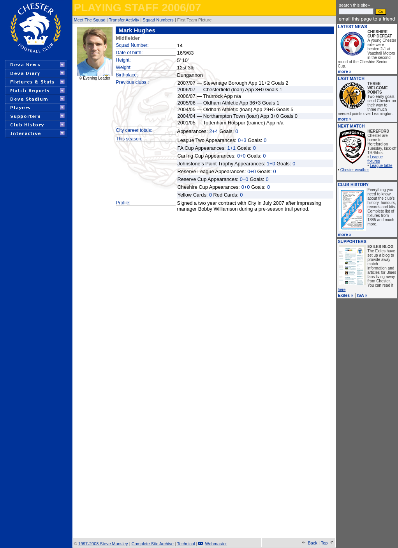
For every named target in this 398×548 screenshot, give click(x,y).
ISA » (362, 295)
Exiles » (345, 295)
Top (324, 543)
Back (312, 543)
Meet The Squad (90, 20)
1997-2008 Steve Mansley (103, 543)
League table (381, 165)
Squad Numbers (158, 20)
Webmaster (216, 543)
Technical (186, 543)
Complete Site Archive (153, 543)
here (341, 289)
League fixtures (375, 159)
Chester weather (354, 170)
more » (344, 71)
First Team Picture (194, 20)
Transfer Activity (124, 20)
